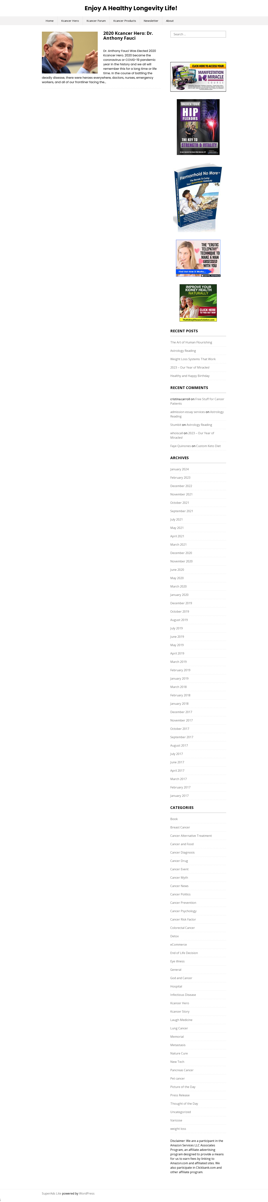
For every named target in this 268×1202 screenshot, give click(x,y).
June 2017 (177, 762)
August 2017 (179, 745)
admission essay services (187, 412)
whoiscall (176, 433)
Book (174, 819)
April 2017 (177, 771)
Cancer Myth (179, 878)
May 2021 (177, 528)
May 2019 (177, 645)
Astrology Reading (183, 351)
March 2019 (178, 662)
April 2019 (177, 653)
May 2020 (177, 578)
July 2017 (176, 754)
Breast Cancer (180, 827)
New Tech (177, 1062)
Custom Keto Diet (208, 446)
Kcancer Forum (96, 21)
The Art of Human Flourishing (191, 342)
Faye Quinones (180, 446)
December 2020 (181, 553)
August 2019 (179, 620)
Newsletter (151, 21)
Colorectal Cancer (182, 928)
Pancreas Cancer (182, 1070)
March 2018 (178, 687)
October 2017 (179, 729)
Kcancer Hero (70, 21)
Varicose (176, 1120)
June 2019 (177, 637)
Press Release (180, 1095)
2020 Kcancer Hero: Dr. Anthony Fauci (128, 35)
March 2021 (178, 544)
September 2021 (181, 511)
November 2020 (181, 561)
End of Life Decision (184, 953)
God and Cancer (181, 978)
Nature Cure (179, 1053)
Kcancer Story (179, 1011)
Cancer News (179, 886)
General (175, 970)
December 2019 (181, 603)
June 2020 (177, 570)
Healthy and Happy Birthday (190, 376)
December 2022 (181, 486)
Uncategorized (180, 1112)
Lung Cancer (179, 1028)
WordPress (87, 1193)
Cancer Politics (180, 894)
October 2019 (179, 611)
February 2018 (180, 695)
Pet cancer (177, 1078)
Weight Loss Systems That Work (193, 359)
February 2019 (180, 670)
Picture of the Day (182, 1087)
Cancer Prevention (183, 903)
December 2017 (181, 712)
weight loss (178, 1129)
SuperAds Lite (51, 1193)
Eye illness (177, 961)
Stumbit (175, 425)
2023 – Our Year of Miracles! (189, 367)
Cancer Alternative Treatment (191, 836)
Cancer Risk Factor (183, 919)
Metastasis (178, 1045)
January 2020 (179, 595)
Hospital (176, 986)
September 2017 (181, 737)
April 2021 (177, 536)
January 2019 (179, 678)
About (170, 21)
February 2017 (180, 787)
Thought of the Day (184, 1104)
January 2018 (179, 704)
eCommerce (178, 944)
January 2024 (179, 469)
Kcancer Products (124, 21)
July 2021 (176, 519)
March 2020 (178, 586)
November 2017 (181, 720)
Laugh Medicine (181, 1020)
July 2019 (176, 628)
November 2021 (181, 494)
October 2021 (179, 503)
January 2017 (179, 796)
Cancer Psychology (183, 911)
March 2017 (178, 779)
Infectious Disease (183, 995)
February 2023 (180, 478)
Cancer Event (179, 869)
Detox (174, 936)
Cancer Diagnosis (182, 852)
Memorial (177, 1037)
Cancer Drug (179, 861)
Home (50, 21)
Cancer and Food (182, 844)
